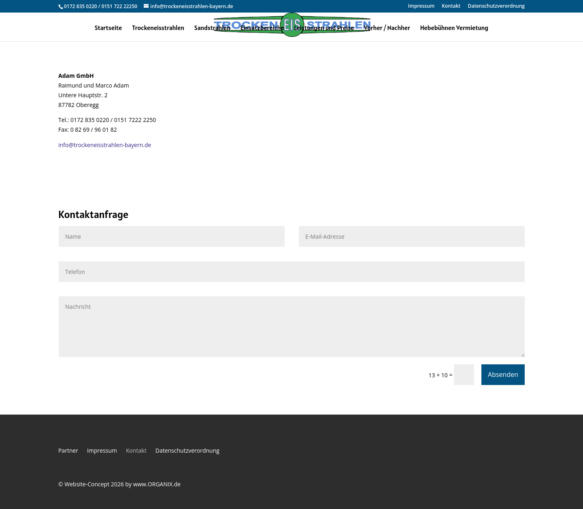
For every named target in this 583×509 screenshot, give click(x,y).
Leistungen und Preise (324, 28)
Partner (68, 451)
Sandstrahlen (212, 28)
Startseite (108, 28)
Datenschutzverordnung (496, 6)
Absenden (503, 374)
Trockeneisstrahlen (158, 28)
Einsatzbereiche (262, 28)
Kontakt (451, 6)
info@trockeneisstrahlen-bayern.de (104, 145)
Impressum (421, 6)
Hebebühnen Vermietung (454, 28)
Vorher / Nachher (387, 28)
